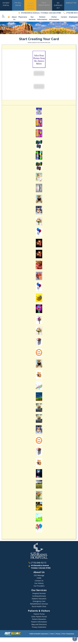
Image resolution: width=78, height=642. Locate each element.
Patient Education (39, 619)
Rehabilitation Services (39, 604)
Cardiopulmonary (39, 596)
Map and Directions (39, 624)
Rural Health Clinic (39, 606)
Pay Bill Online (18, 4)
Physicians (22, 17)
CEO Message (39, 575)
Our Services (32, 18)
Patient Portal (6, 4)
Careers (64, 17)
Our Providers (39, 586)
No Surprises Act (58, 5)
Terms (52, 634)
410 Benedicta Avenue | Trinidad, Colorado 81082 (39, 13)
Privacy (58, 634)
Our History (39, 583)
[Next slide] (74, 28)
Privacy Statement (39, 627)
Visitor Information (54, 18)
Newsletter (71, 3)
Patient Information (42, 18)
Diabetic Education (39, 598)
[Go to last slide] (3, 28)
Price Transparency (44, 4)
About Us (14, 18)
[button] (74, 638)
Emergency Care (39, 601)
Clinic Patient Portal (30, 5)
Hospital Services (39, 593)
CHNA (39, 578)
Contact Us (39, 580)
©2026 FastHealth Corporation (38, 634)
